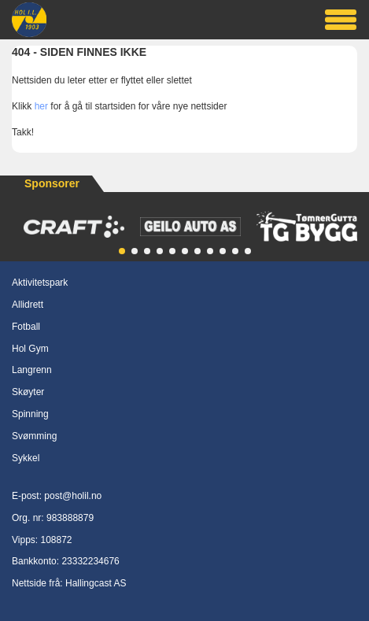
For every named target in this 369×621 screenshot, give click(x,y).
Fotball (26, 326)
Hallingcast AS (95, 583)
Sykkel (25, 458)
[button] (122, 251)
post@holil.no (72, 495)
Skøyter (28, 391)
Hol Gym (30, 348)
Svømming (34, 436)
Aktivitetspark (40, 282)
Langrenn (32, 369)
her (41, 106)
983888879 (70, 517)
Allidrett (27, 304)
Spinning (30, 414)
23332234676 (90, 561)
